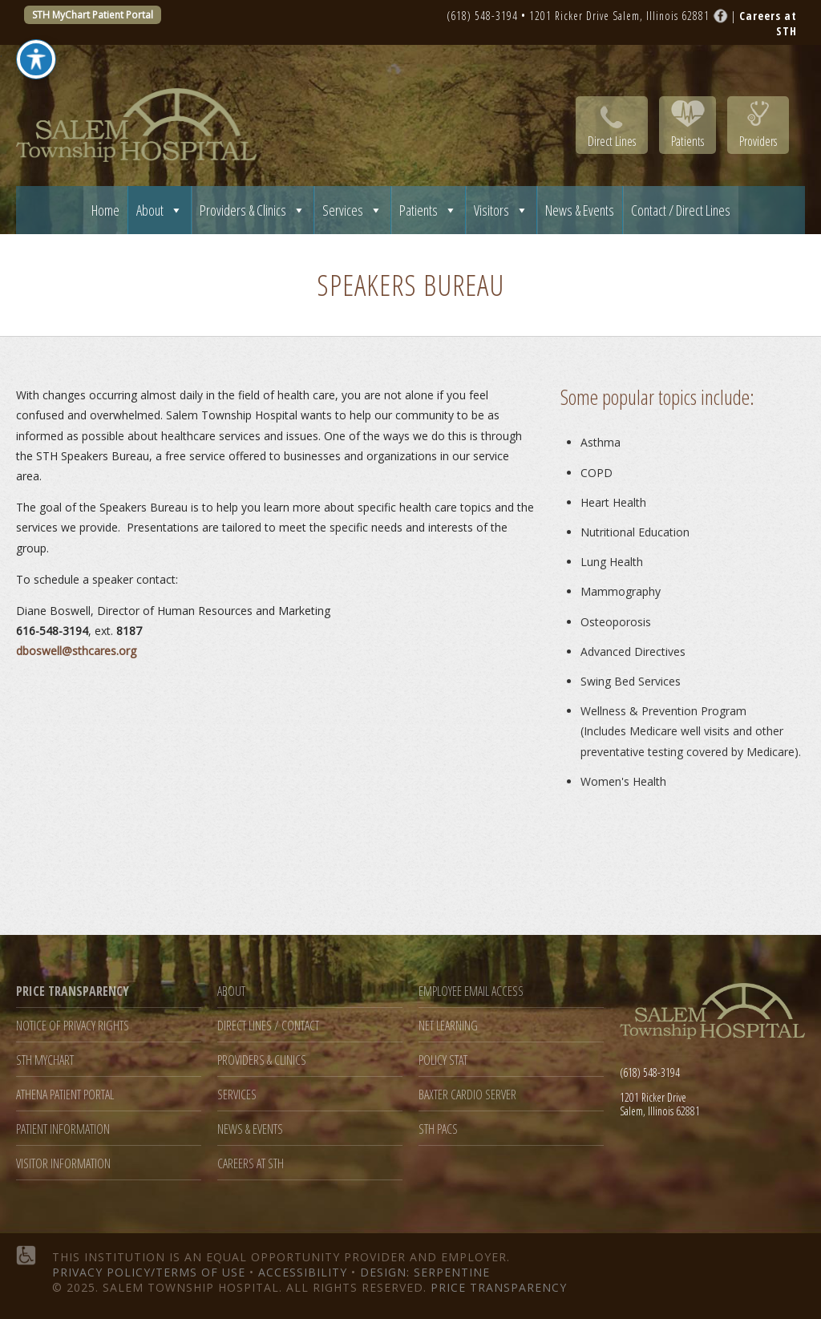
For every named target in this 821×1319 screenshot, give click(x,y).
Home (105, 210)
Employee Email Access (471, 991)
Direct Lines (612, 141)
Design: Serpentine (425, 1272)
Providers (758, 141)
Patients (687, 141)
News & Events (579, 210)
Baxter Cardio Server (467, 1094)
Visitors (501, 210)
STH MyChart (45, 1060)
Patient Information (63, 1129)
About (159, 210)
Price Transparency (499, 1287)
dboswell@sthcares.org (76, 650)
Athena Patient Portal (65, 1094)
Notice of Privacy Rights (72, 1026)
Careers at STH (250, 1163)
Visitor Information (63, 1163)
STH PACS (438, 1129)
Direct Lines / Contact (268, 1026)
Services (352, 210)
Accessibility (302, 1272)
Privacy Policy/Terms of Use (148, 1272)
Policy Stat (443, 1060)
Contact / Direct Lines (680, 210)
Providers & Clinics (252, 210)
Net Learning (448, 1026)
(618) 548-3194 (482, 15)
